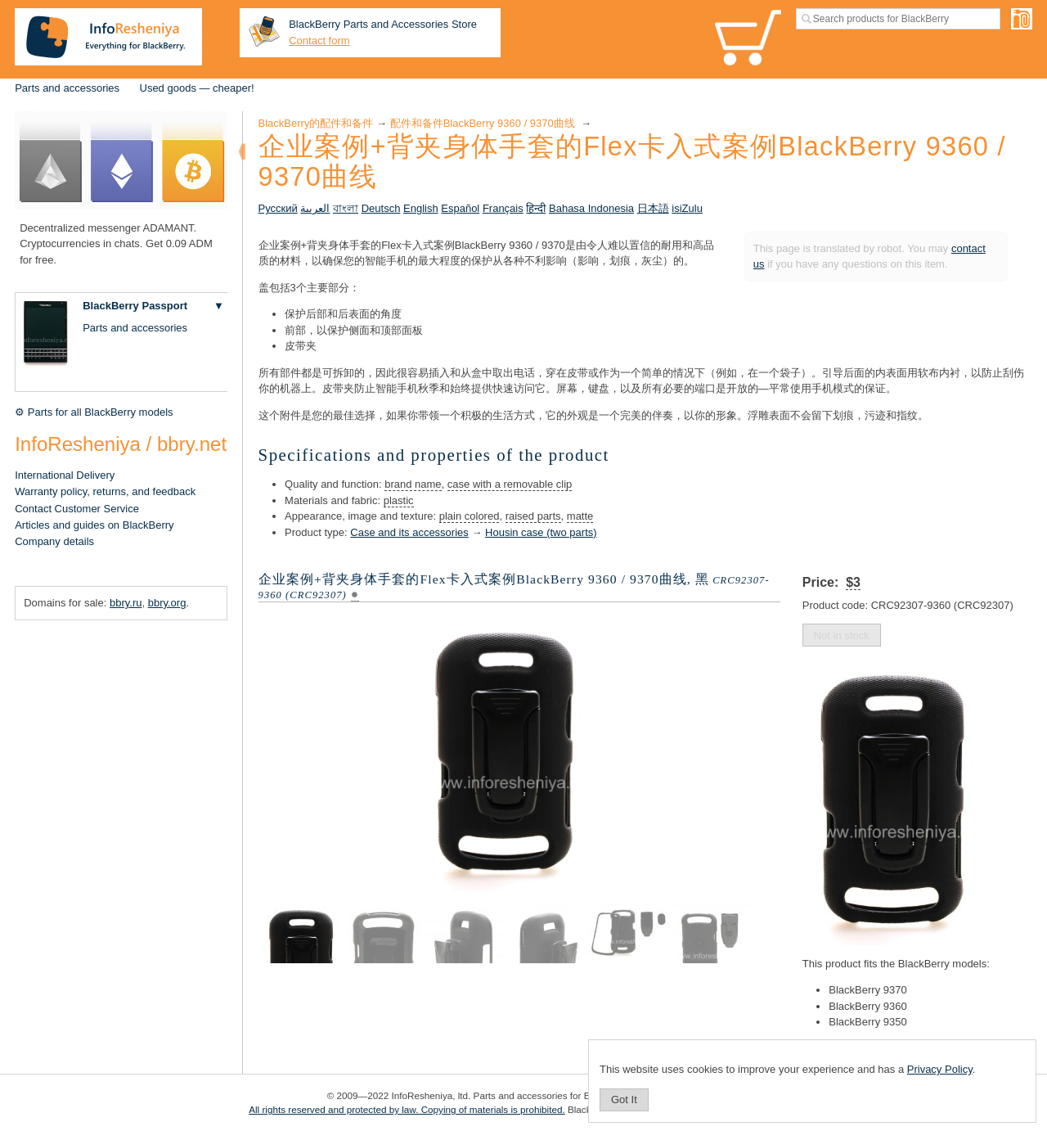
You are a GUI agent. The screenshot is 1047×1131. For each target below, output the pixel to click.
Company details (54, 541)
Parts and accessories (67, 88)
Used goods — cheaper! (197, 88)
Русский (278, 208)
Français (503, 208)
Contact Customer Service (77, 508)
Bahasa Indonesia (591, 208)
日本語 (653, 208)
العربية (315, 208)
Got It (624, 1099)
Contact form (319, 40)
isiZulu (687, 208)
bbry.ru (126, 603)
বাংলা (345, 208)
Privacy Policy (940, 1069)
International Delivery (65, 475)
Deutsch (381, 208)
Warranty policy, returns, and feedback (105, 491)
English (420, 208)
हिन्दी (536, 208)
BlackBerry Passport (135, 306)
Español (460, 208)
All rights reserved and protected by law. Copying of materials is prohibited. (407, 1109)
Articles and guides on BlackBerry (94, 525)
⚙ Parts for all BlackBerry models (94, 412)
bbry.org (167, 603)
